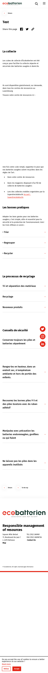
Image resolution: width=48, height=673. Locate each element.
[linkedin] (42, 344)
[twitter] (42, 329)
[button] (24, 232)
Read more (6, 664)
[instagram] (42, 336)
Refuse (6, 669)
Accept (16, 669)
